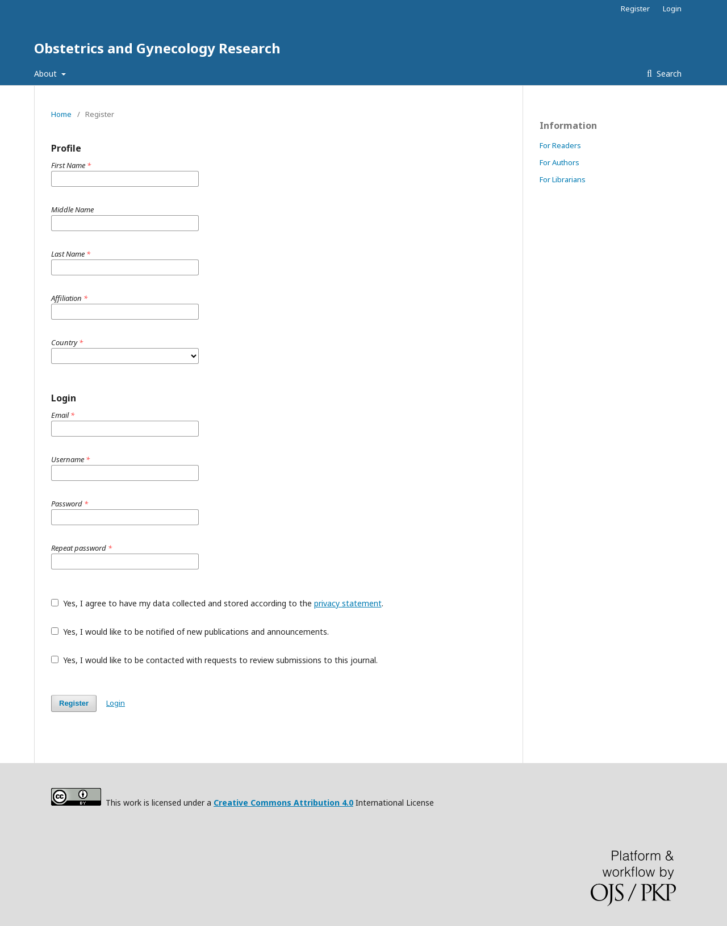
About (46, 73)
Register (635, 8)
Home (61, 114)
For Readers (560, 145)
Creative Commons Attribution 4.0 (283, 802)
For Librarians (563, 179)
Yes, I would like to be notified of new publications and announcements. (190, 631)
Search (668, 73)
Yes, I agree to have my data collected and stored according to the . (217, 603)
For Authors (559, 162)
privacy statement (348, 603)
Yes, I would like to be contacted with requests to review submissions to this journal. (214, 660)
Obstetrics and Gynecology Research (157, 48)
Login (672, 8)
